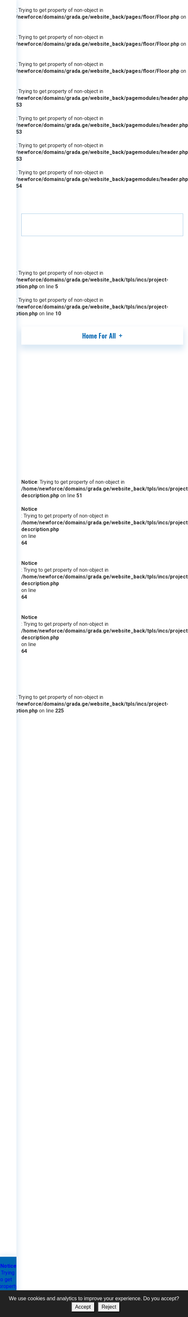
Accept (83, 1307)
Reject (109, 1307)
